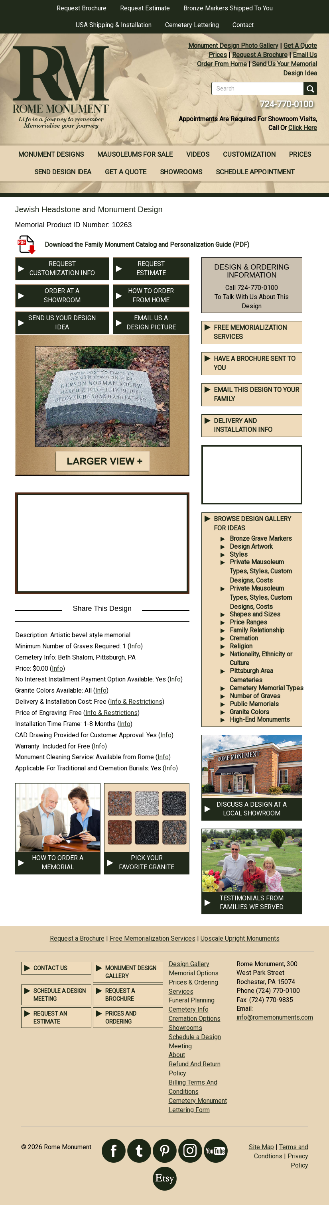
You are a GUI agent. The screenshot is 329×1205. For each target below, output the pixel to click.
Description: (32, 635)
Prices (218, 55)
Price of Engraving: (41, 713)
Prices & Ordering (193, 982)
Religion (241, 646)
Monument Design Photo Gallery (233, 45)
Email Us (305, 55)
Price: (23, 668)
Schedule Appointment (255, 172)
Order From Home (222, 64)
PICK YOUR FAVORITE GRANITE (146, 862)
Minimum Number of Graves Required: (68, 646)
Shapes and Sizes (255, 614)
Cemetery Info (189, 1009)
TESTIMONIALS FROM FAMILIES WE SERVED (252, 902)
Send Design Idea (62, 172)
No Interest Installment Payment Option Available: (84, 679)
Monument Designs (51, 154)
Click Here (302, 128)
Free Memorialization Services (152, 938)
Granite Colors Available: (49, 690)
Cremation (244, 638)
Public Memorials (254, 704)
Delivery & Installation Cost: (53, 701)
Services (181, 991)
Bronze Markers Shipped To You (228, 8)
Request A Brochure (260, 55)
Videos (197, 154)
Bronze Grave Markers (261, 538)
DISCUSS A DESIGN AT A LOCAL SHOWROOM (252, 809)
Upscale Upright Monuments (240, 938)
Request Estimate (145, 8)
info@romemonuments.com (274, 1017)
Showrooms (181, 172)
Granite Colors (249, 712)
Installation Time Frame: (48, 724)
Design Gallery (189, 964)
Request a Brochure (77, 938)
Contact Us (50, 968)
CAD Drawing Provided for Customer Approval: (80, 735)
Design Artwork (251, 546)
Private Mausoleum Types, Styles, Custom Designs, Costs (261, 571)
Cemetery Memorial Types (266, 688)
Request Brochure (81, 8)
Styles (239, 554)
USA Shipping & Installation (114, 25)
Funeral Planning (192, 1000)
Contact (243, 25)
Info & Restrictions (136, 701)
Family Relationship (257, 630)
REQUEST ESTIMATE (151, 268)
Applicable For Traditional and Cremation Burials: (82, 768)
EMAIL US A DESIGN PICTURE (151, 322)
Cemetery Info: (35, 657)
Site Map (261, 1147)
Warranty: (28, 746)
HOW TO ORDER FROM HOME (151, 295)
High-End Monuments (260, 719)
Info (135, 646)
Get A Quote (300, 45)
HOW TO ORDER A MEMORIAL (57, 862)
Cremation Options (195, 1018)
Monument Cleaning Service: (54, 757)
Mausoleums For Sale (135, 154)
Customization (249, 154)
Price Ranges (248, 622)
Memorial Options (194, 973)
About (177, 1055)
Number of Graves (255, 696)
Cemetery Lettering (192, 25)
